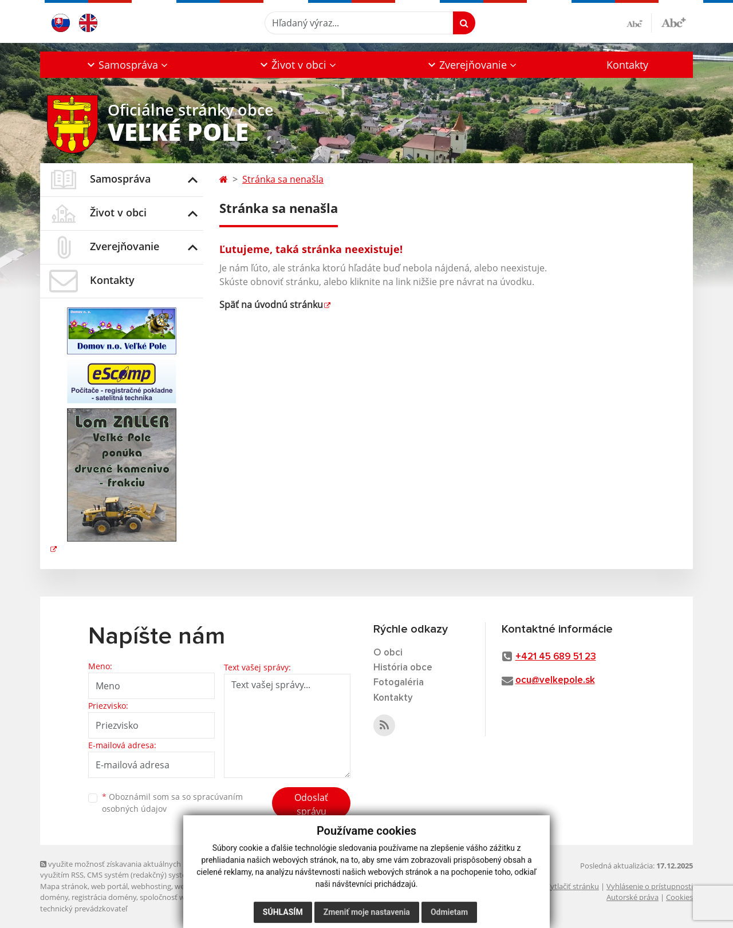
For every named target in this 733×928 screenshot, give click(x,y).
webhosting (151, 886)
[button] (126, 65)
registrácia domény (104, 897)
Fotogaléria (398, 683)
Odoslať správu (311, 804)
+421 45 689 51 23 (555, 657)
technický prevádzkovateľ (83, 908)
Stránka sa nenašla (283, 179)
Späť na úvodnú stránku (271, 304)
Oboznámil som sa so (172, 802)
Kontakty (627, 65)
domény (54, 897)
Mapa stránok (64, 886)
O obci (388, 653)
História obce (402, 668)
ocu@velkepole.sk (555, 680)
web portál (109, 886)
